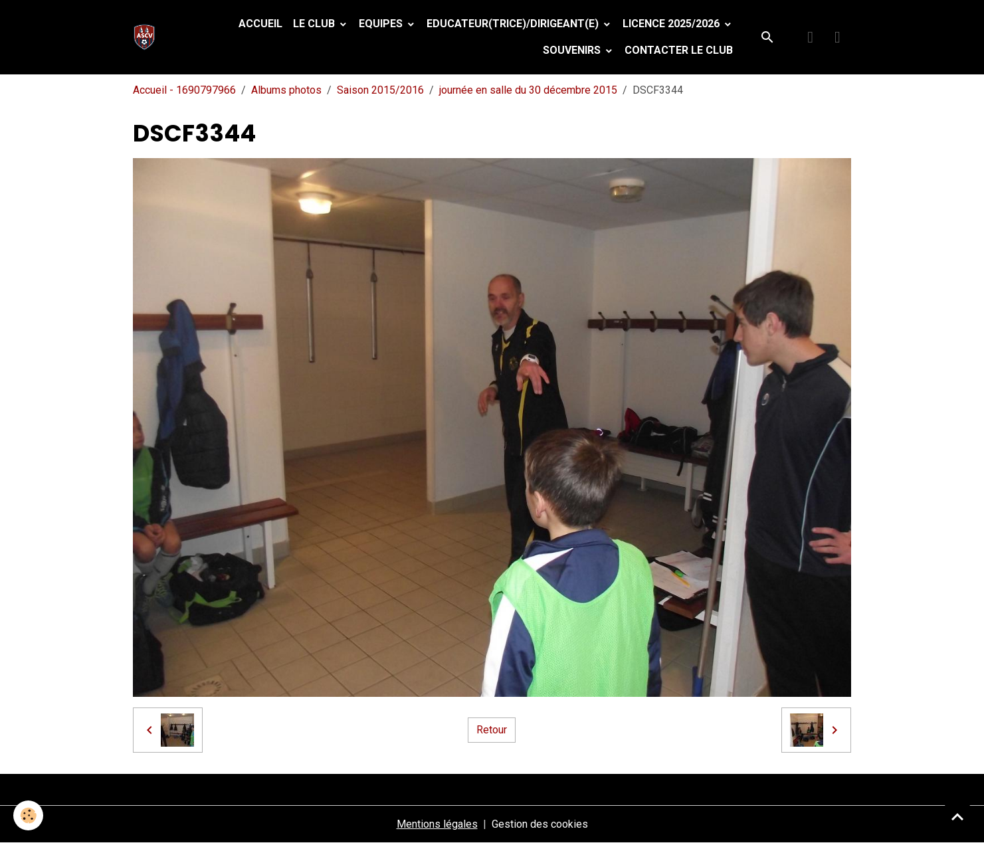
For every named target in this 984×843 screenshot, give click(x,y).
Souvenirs (573, 50)
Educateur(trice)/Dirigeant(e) (514, 23)
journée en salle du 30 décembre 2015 (528, 90)
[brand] (147, 37)
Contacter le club (679, 50)
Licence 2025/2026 (672, 23)
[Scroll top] (957, 816)
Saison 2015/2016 (380, 90)
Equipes (382, 23)
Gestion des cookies (540, 824)
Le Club (315, 23)
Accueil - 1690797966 (184, 90)
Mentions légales (437, 824)
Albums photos (286, 90)
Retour (491, 729)
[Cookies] (28, 815)
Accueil (260, 23)
